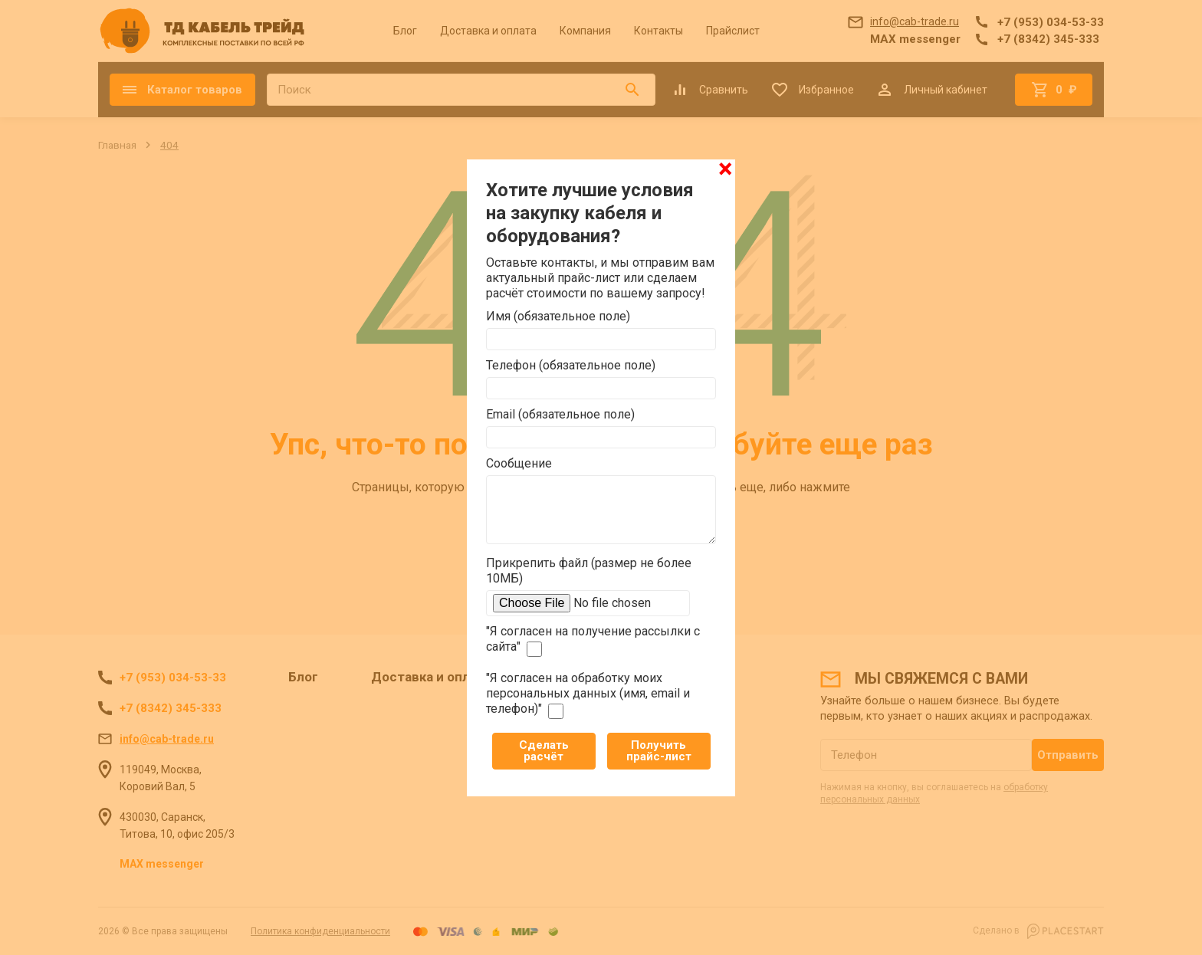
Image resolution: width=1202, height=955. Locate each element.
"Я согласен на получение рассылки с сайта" (593, 640)
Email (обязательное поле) (560, 414)
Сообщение (519, 463)
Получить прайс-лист (658, 750)
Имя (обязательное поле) (558, 316)
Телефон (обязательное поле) (570, 365)
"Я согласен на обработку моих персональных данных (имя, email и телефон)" (588, 695)
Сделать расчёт (544, 750)
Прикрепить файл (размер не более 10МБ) (588, 571)
